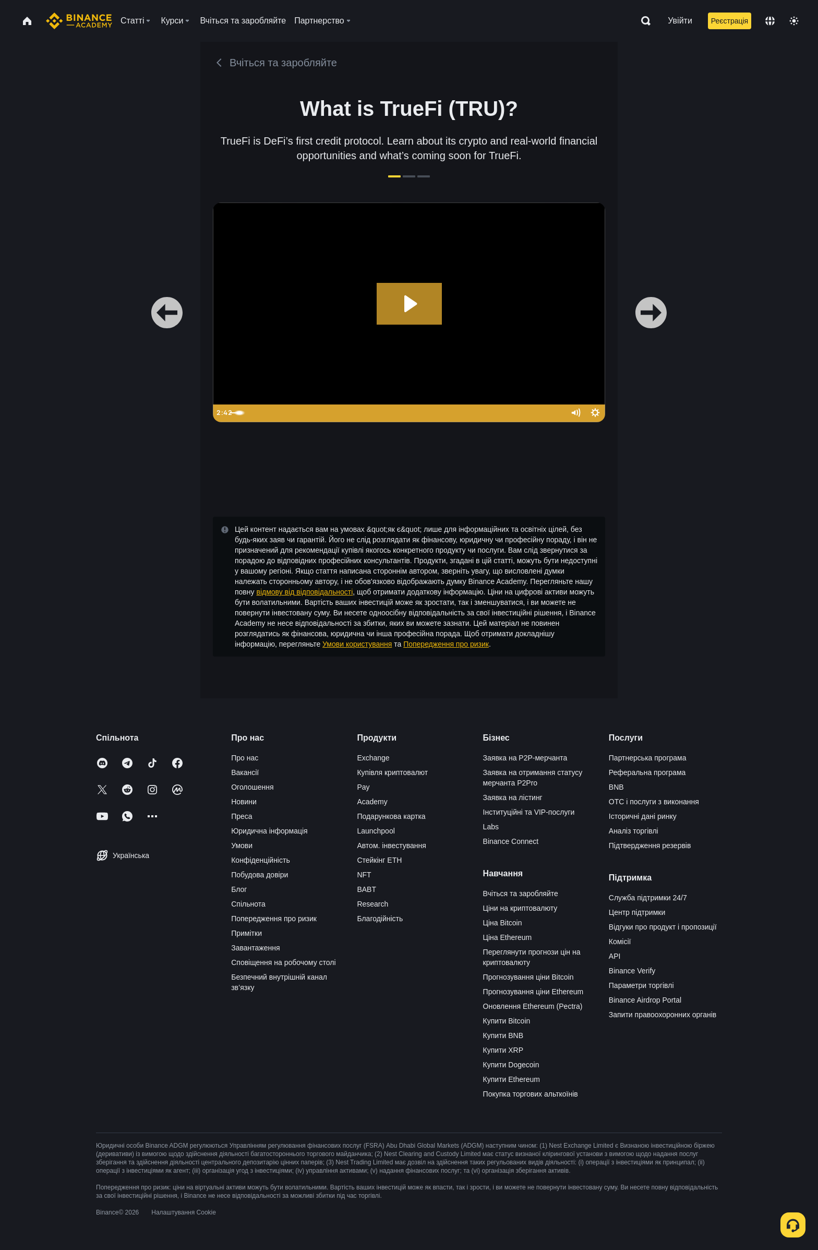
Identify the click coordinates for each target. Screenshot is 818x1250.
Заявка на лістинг (513, 797)
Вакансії (245, 772)
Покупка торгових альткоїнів (530, 1094)
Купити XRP (503, 1050)
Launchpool (375, 831)
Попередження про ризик (446, 644)
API (615, 956)
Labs (491, 827)
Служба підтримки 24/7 (648, 898)
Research (372, 904)
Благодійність (380, 918)
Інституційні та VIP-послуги (529, 812)
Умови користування (357, 644)
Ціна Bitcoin (502, 923)
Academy (372, 801)
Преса (241, 816)
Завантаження (255, 948)
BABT (366, 889)
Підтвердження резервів (650, 845)
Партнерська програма (648, 758)
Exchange (373, 758)
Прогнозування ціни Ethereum (533, 991)
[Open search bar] (642, 20)
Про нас (244, 758)
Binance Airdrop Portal (645, 1000)
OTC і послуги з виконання (654, 801)
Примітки (246, 933)
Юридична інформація (269, 831)
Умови (241, 845)
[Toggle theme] (794, 20)
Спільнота (248, 904)
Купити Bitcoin (507, 1021)
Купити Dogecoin (511, 1065)
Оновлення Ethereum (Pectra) (533, 1006)
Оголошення (252, 787)
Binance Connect (511, 841)
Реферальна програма (647, 772)
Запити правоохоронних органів (662, 1014)
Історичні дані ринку (643, 816)
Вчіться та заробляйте (520, 893)
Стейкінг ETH (379, 860)
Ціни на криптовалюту (520, 908)
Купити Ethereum (511, 1079)
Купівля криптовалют (392, 772)
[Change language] (770, 20)
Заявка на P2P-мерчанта (525, 758)
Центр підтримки (637, 912)
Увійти (680, 20)
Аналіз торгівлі (633, 831)
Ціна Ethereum (507, 937)
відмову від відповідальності (304, 592)
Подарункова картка (391, 816)
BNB (616, 787)
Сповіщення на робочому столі (283, 962)
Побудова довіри (259, 875)
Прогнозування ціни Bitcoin (528, 977)
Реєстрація (729, 21)
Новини (244, 801)
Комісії (620, 941)
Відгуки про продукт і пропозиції (663, 927)
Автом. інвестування (391, 845)
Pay (363, 787)
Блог (239, 889)
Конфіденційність (260, 860)
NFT (364, 875)
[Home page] (79, 21)
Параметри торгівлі (641, 985)
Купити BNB (503, 1035)
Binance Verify (632, 971)
